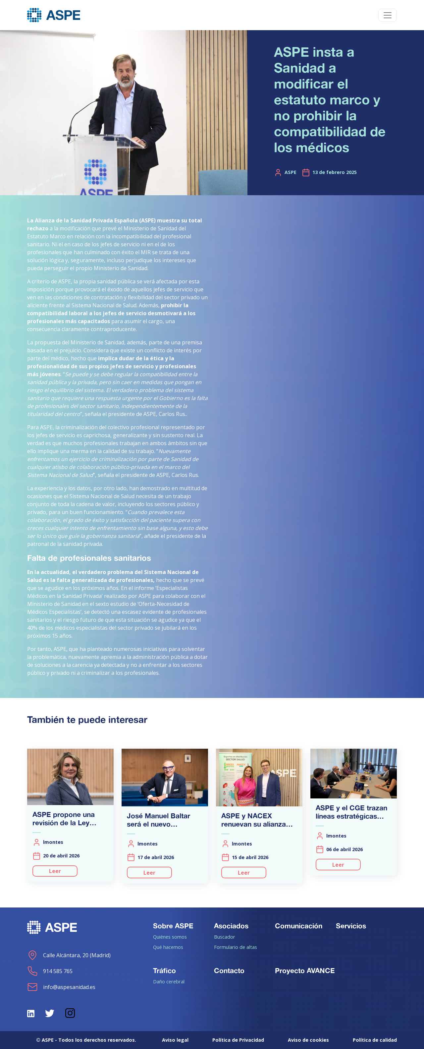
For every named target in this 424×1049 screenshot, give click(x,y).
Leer (55, 871)
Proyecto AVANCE (305, 970)
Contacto (229, 970)
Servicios (351, 925)
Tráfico (164, 970)
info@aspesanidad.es (61, 987)
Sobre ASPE (173, 925)
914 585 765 (50, 971)
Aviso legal (175, 1040)
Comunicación (298, 925)
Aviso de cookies (308, 1040)
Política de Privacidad (238, 1040)
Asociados (231, 925)
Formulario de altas (235, 947)
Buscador (224, 936)
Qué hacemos (168, 947)
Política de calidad (375, 1040)
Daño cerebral (169, 981)
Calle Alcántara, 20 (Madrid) (69, 955)
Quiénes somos (170, 936)
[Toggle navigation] (387, 15)
